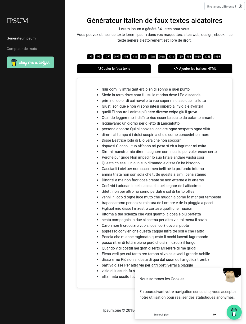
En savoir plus (161, 314)
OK (214, 314)
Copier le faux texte (114, 68)
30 (126, 56)
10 (107, 56)
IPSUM (17, 20)
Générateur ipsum (21, 38)
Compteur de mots (22, 49)
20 (116, 56)
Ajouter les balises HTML (195, 68)
